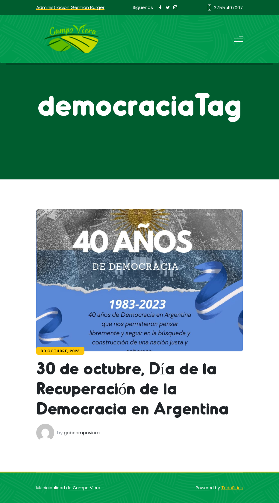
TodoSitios (232, 488)
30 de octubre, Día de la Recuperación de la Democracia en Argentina (132, 388)
